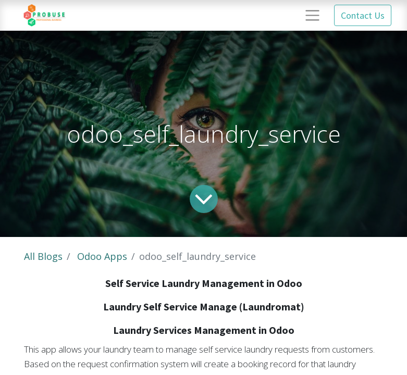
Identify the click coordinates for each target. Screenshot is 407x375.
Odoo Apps (102, 256)
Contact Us (363, 15)
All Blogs (43, 256)
